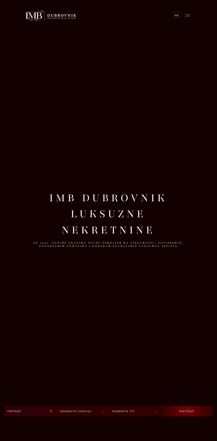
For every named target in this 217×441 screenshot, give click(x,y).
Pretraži (186, 411)
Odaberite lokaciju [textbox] (76, 411)
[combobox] (82, 411)
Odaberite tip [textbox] (123, 411)
